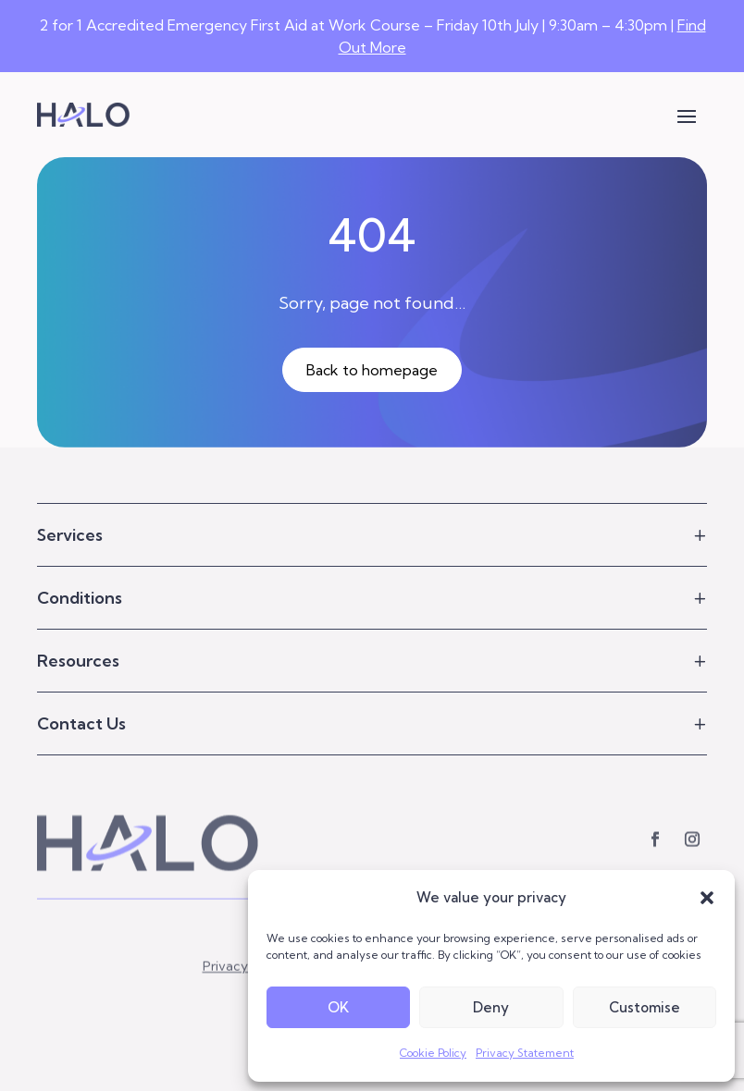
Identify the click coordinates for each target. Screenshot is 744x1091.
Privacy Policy (245, 989)
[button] (707, 898)
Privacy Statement (525, 1053)
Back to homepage (372, 370)
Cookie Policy (433, 1053)
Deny (491, 1007)
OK (338, 1007)
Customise (644, 1007)
